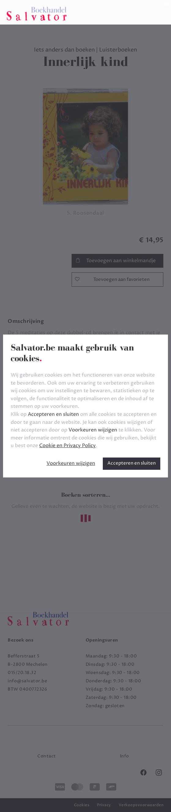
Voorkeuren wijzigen (70, 463)
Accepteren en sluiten (131, 463)
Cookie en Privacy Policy (67, 445)
